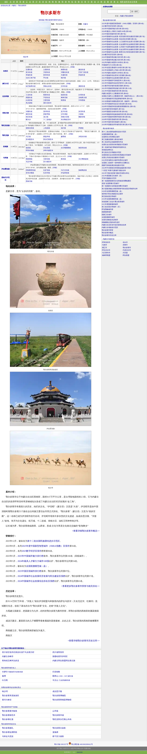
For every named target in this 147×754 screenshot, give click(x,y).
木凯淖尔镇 (83, 136)
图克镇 (63, 159)
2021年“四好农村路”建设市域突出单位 (115, 173)
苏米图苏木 (30, 139)
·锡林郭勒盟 (106, 255)
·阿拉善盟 (125, 255)
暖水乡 (28, 119)
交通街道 (29, 69)
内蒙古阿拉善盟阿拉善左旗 (63, 661)
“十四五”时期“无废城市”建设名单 (114, 170)
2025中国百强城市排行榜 (29, 571)
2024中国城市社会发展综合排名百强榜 (36, 581)
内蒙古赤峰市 (7, 656)
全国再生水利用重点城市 (111, 137)
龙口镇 (45, 117)
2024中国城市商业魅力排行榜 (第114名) (116, 57)
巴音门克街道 (83, 72)
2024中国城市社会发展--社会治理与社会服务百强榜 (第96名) (123, 49)
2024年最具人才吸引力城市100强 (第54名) (117, 31)
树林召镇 (64, 97)
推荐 (121, 2)
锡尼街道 (64, 95)
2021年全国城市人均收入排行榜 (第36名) (116, 70)
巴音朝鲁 (56, 672)
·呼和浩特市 (106, 242)
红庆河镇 (46, 173)
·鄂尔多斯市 (126, 247)
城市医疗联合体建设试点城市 (112, 194)
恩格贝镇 (29, 181)
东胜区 (5, 71)
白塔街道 (82, 95)
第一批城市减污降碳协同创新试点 (114, 147)
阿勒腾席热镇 (31, 170)
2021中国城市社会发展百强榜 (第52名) (115, 78)
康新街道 (82, 86)
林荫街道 (64, 69)
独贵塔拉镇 (83, 148)
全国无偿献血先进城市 (110, 220)
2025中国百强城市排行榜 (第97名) (114, 34)
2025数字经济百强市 (31, 551)
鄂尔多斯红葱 (7, 719)
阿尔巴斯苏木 (48, 139)
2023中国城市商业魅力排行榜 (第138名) (116, 60)
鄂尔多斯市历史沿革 (109, 235)
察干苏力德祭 (58, 736)
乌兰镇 (28, 136)
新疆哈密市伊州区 (60, 656)
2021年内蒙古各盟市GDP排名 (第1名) (115, 73)
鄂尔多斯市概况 (107, 233)
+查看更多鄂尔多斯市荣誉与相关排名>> (80, 586)
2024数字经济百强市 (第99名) (112, 55)
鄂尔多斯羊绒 (58, 715)
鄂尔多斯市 (22, 5)
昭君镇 (63, 100)
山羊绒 (55, 711)
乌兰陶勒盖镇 (83, 159)
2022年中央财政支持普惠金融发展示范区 (116, 168)
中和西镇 (82, 100)
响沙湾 (25, 57)
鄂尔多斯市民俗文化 (8, 724)
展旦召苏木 (47, 103)
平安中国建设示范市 (109, 178)
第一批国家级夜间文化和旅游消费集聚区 (116, 181)
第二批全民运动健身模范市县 (112, 142)
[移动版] (42, 20)
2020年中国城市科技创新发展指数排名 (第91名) (119, 106)
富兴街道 (29, 72)
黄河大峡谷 (6, 700)
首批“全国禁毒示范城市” (111, 183)
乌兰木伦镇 (65, 170)
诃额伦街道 (65, 72)
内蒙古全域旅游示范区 (110, 227)
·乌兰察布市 (106, 253)
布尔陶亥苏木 (66, 119)
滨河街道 (64, 86)
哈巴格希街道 (31, 86)
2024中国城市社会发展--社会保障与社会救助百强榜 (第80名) (123, 44)
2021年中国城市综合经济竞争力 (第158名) (117, 83)
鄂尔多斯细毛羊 (8, 715)
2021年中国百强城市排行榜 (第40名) (115, 91)
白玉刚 (5, 680)
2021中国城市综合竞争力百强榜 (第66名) (116, 75)
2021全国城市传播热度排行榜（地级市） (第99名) (119, 101)
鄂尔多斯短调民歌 (9, 732)
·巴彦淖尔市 (126, 250)
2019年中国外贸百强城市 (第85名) (114, 122)
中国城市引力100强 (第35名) (112, 65)
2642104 (79, 752)
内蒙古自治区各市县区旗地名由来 (114, 225)
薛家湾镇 (46, 114)
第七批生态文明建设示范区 (111, 152)
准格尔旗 (5, 113)
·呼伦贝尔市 (106, 250)
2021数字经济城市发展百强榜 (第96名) (115, 86)
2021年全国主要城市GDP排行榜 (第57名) (116, 67)
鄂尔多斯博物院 (59, 696)
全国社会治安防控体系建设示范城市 (115, 144)
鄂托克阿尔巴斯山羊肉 (61, 719)
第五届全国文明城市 (109, 196)
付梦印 (12, 672)
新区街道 (29, 114)
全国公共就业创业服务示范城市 (113, 157)
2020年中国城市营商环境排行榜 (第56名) (116, 117)
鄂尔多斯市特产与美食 (9, 707)
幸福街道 (29, 75)
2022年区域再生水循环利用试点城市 (115, 160)
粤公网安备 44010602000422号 (81, 743)
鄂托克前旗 (5, 125)
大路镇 (81, 114)
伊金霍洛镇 (65, 173)
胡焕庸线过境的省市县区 (111, 222)
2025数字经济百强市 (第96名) (112, 26)
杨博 (4, 676)
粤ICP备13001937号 (61, 744)
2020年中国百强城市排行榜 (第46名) (115, 119)
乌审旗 (5, 158)
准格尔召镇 (65, 117)
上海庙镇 (46, 128)
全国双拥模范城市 (108, 217)
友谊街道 (82, 111)
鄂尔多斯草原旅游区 (10, 696)
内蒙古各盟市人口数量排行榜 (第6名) (115, 93)
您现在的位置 (5, 5)
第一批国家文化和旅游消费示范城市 (115, 186)
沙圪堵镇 (64, 114)
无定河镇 (29, 162)
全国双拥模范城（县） (37, 566)
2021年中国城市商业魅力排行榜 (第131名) (117, 88)
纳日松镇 (29, 117)
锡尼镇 (28, 148)
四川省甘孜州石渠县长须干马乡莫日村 (18, 652)
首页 (6, 2)
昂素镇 (81, 128)
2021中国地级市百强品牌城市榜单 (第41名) (117, 99)
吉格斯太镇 (83, 97)
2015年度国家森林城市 (110, 204)
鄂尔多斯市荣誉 (107, 230)
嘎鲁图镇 (29, 159)
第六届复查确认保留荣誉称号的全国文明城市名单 (120, 189)
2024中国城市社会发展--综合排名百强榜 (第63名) (119, 39)
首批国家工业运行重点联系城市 (113, 202)
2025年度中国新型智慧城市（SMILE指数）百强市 (46, 546)
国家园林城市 (107, 212)
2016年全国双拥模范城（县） (112, 199)
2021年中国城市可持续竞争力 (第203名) (116, 80)
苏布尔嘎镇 (30, 173)
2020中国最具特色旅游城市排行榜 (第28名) (117, 114)
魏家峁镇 (82, 117)
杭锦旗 (5, 146)
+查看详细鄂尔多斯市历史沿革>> (84, 640)
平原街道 (46, 97)
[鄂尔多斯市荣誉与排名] (53, 20)
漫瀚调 (55, 732)
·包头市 (125, 242)
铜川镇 (63, 78)
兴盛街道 (64, 75)
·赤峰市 (125, 245)
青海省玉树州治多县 (10, 661)
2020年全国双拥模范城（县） (112, 191)
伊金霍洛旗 (5, 169)
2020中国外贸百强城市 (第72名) (113, 109)
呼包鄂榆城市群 (107, 209)
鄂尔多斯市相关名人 (8, 668)
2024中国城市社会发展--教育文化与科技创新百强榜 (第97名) (123, 52)
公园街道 (46, 69)
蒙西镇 (63, 136)
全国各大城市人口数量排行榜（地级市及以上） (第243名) (122, 96)
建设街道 (82, 69)
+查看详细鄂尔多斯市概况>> (86, 531)
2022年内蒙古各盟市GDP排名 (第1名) (115, 62)
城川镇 (63, 128)
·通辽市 (104, 247)
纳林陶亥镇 (83, 170)
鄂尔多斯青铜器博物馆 (61, 700)
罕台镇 (45, 78)
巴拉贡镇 (46, 148)
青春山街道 (47, 86)
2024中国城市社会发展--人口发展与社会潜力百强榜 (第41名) (123, 42)
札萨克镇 (46, 170)
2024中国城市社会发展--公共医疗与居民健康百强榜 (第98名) (123, 47)
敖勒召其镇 (30, 128)
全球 (125, 2)
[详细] (72, 67)
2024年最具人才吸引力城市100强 (33, 561)
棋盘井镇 (46, 136)
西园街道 (29, 97)
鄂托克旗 (5, 135)
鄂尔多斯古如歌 (59, 728)
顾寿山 (62, 676)
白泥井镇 (29, 100)
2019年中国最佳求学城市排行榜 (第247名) (117, 124)
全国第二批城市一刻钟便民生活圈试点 (115, 163)
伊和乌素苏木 (48, 150)
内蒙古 (14, 5)
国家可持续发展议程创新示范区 (113, 165)
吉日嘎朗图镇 (66, 148)
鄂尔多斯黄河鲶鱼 (9, 711)
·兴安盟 (125, 253)
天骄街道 (46, 72)
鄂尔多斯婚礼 (7, 728)
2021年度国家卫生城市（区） (112, 176)
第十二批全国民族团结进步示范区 (43, 541)
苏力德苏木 (47, 162)
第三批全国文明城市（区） (111, 207)
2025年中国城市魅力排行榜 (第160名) (115, 29)
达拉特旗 (5, 96)
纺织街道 (46, 75)
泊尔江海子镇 (31, 78)
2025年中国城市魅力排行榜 (31, 556)
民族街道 (82, 75)
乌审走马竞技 (7, 736)
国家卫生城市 (107, 215)
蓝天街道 (64, 111)
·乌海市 (104, 245)
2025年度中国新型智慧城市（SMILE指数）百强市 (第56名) (123, 23)
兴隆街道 (29, 111)
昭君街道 (46, 95)
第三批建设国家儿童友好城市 (112, 139)
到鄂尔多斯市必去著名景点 (11, 687)
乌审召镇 (46, 159)
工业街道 (29, 95)
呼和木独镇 (30, 150)
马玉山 (61, 680)
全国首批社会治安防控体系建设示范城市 (116, 155)
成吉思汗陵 (57, 691)
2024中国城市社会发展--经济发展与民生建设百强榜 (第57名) (123, 36)
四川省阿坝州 (58, 652)
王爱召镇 (46, 100)
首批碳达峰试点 (107, 150)
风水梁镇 (29, 103)
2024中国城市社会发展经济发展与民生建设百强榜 (41, 576)
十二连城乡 (47, 119)
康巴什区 (5, 84)
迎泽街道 (46, 111)
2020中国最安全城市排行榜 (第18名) (115, 111)
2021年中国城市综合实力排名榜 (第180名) (117, 104)
